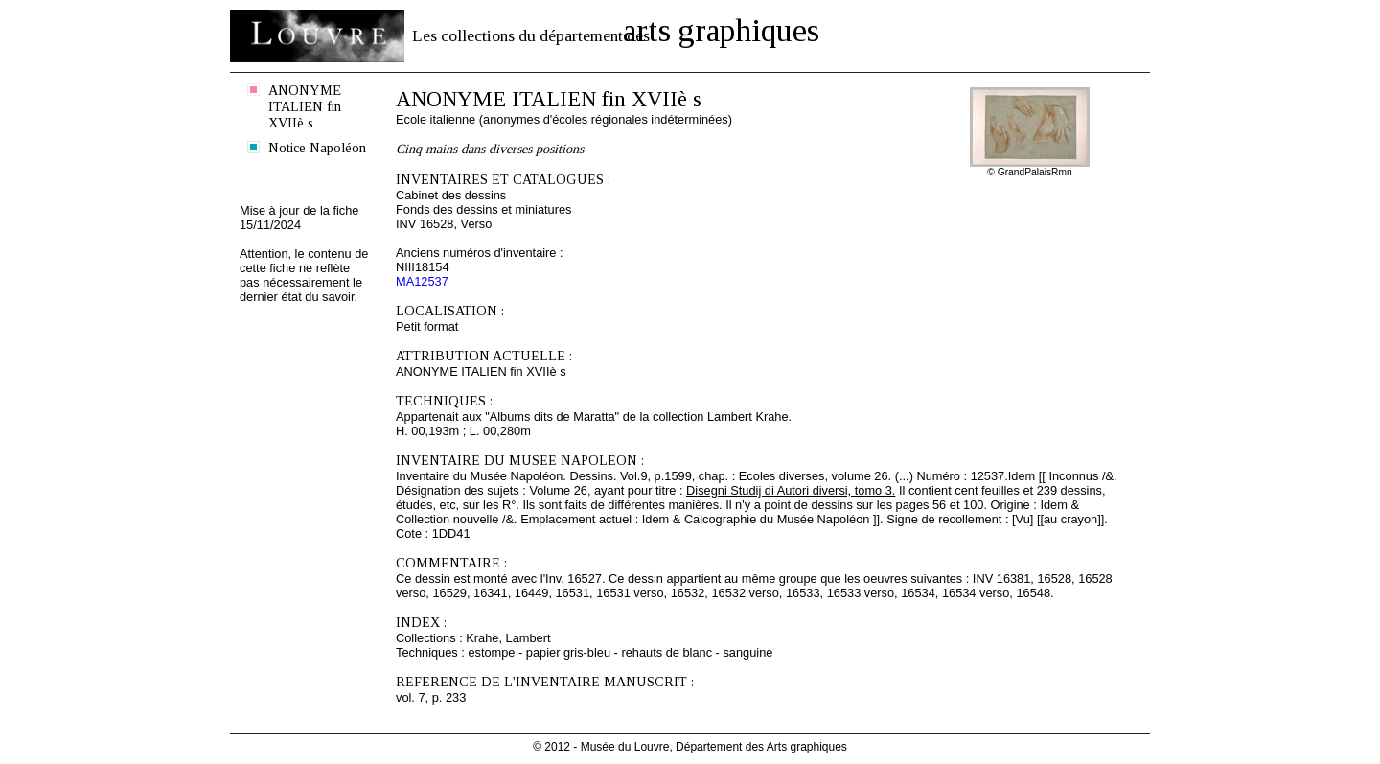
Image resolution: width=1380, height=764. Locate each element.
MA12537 (422, 281)
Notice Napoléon (317, 147)
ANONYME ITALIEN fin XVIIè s (304, 106)
